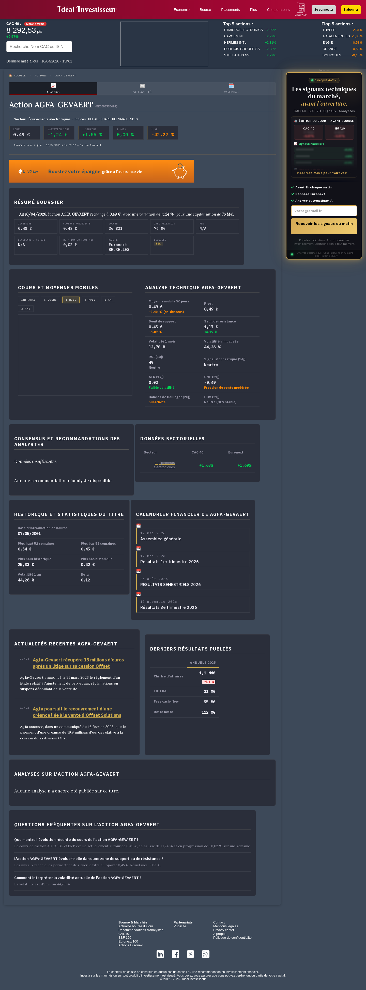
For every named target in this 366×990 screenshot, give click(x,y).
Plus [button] (253, 10)
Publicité (180, 928)
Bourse (205, 10)
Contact (219, 924)
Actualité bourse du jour (135, 928)
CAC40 (123, 936)
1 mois (71, 301)
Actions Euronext (130, 947)
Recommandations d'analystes (140, 932)
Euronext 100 (128, 943)
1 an (108, 301)
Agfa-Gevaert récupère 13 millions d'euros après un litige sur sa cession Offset (78, 665)
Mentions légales (225, 928)
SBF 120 (124, 940)
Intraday (28, 301)
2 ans (25, 310)
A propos (219, 936)
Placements (230, 10)
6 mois (90, 301)
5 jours (50, 301)
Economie (182, 10)
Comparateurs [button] (278, 10)
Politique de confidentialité (232, 940)
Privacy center (223, 932)
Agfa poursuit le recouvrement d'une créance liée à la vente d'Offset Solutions (77, 714)
